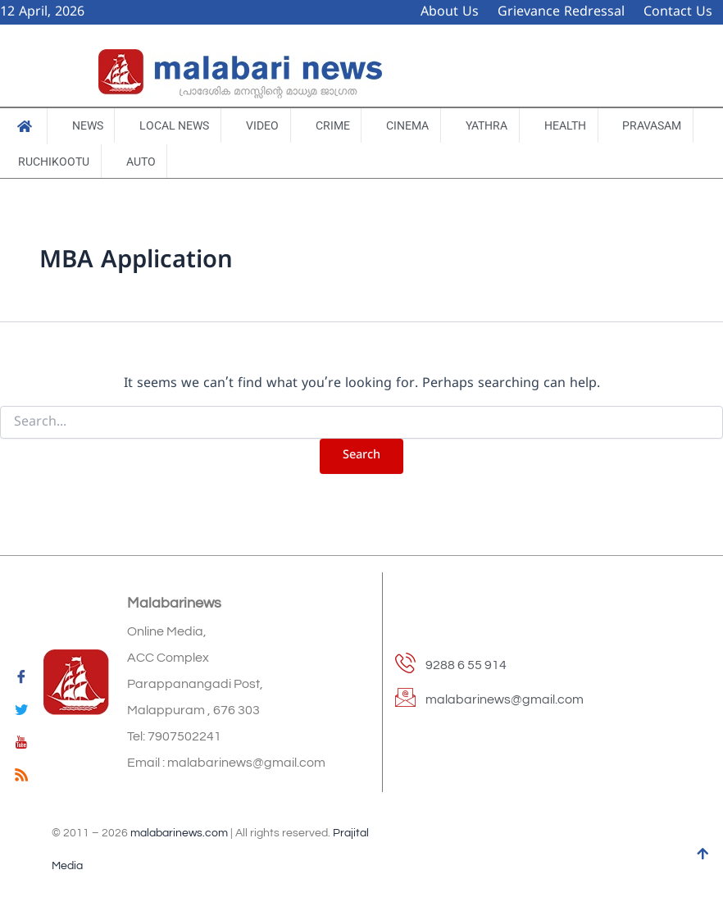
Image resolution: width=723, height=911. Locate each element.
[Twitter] (21, 712)
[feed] (21, 778)
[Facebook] (21, 679)
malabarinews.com (179, 833)
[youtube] (21, 745)
